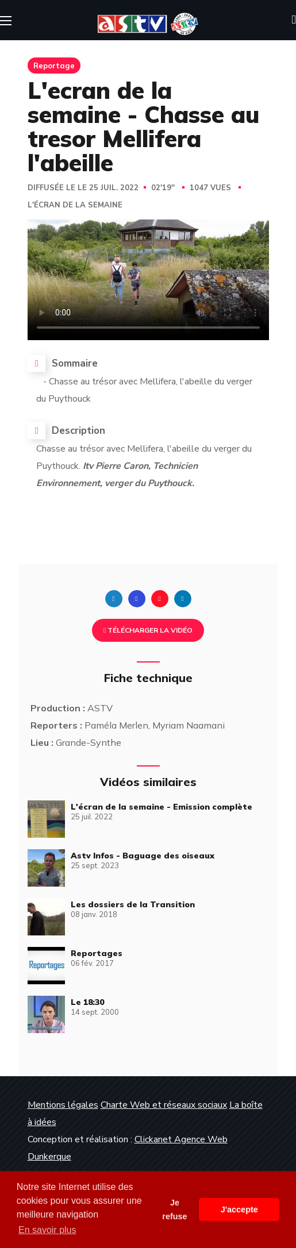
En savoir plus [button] (47, 1230)
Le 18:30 (87, 1002)
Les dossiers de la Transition (133, 904)
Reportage (54, 65)
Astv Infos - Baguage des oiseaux (142, 855)
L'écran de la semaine (75, 205)
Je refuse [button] (174, 1209)
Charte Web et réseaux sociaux (164, 1105)
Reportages (96, 953)
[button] (293, 20)
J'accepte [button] (239, 1209)
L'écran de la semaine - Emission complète (161, 807)
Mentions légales (63, 1105)
